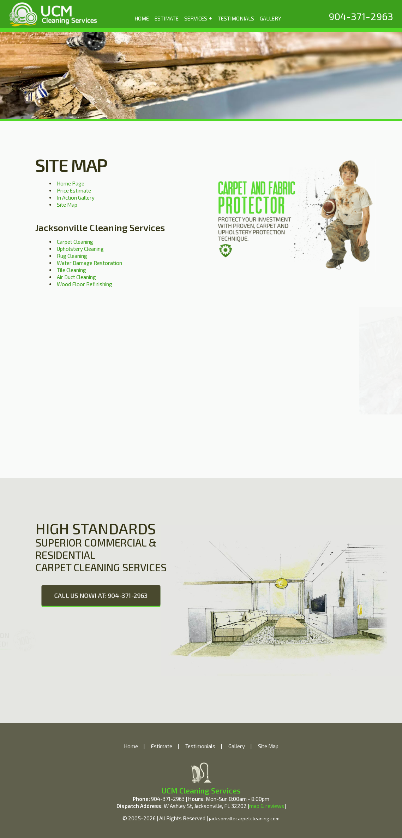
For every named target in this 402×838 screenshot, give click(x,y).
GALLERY (270, 18)
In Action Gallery (76, 197)
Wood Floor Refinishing (84, 284)
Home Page (70, 183)
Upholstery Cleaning (80, 249)
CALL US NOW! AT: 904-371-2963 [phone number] (100, 595)
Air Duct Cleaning (76, 277)
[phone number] (361, 16)
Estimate (161, 746)
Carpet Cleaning (75, 241)
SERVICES (198, 18)
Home (131, 746)
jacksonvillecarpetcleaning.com (244, 818)
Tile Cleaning (71, 270)
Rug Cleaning (72, 256)
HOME (141, 18)
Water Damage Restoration (89, 263)
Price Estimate (74, 190)
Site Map (67, 204)
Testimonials (200, 746)
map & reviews (266, 806)
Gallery (236, 746)
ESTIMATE (167, 18)
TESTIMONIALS (236, 18)
